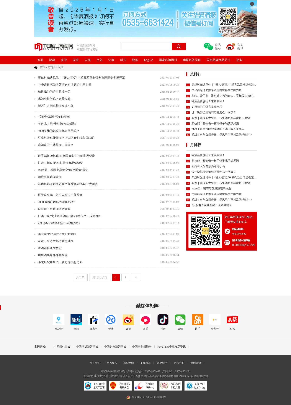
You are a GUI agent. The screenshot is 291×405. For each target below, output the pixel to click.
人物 (88, 59)
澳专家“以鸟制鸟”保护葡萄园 (57, 234)
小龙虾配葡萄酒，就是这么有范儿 (60, 262)
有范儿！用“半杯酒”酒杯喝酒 (57, 123)
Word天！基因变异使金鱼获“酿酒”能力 (63, 169)
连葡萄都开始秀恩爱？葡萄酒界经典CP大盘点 (68, 184)
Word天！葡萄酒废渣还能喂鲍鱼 (211, 188)
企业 (64, 59)
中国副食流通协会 (115, 346)
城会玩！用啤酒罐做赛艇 (54, 209)
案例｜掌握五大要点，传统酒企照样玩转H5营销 (221, 117)
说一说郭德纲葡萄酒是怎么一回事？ (214, 112)
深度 (76, 59)
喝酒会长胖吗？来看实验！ (55, 98)
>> (135, 277)
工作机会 (145, 363)
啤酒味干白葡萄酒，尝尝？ (55, 144)
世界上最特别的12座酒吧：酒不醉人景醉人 (218, 129)
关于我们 (95, 363)
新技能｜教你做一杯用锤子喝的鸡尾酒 (215, 123)
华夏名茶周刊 (192, 59)
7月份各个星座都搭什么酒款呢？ (59, 223)
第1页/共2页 (99, 277)
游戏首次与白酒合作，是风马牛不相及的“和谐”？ (222, 134)
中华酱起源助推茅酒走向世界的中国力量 (64, 84)
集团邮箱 (196, 363)
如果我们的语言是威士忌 (54, 91)
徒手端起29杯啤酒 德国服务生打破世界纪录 (66, 155)
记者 (111, 59)
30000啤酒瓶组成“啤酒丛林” (56, 202)
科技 (123, 59)
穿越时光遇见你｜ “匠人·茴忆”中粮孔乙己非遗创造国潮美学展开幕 (81, 77)
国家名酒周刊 (168, 59)
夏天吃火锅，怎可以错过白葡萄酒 (60, 194)
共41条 (80, 277)
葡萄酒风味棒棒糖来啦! (53, 255)
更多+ (240, 59)
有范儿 (52, 67)
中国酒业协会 (62, 346)
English (148, 59)
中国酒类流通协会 (87, 346)
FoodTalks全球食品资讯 (171, 346)
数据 (135, 59)
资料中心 (179, 363)
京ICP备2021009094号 (113, 371)
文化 (99, 59)
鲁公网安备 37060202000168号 (149, 397)
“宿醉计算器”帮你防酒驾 (54, 116)
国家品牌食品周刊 (218, 59)
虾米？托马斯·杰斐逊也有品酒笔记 (60, 162)
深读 (52, 59)
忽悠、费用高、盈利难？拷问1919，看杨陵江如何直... (225, 95)
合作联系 (112, 363)
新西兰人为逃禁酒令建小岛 (55, 105)
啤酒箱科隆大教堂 (50, 248)
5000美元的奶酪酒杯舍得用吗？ (58, 130)
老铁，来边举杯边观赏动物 (55, 241)
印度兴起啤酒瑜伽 (50, 177)
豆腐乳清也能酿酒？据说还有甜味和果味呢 (66, 137)
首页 (40, 59)
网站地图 (162, 363)
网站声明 (128, 363)
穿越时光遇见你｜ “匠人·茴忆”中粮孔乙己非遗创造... (224, 84)
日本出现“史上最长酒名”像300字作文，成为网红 (69, 216)
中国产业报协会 (142, 346)
